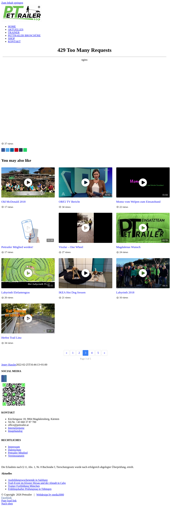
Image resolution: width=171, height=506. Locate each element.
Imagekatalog (15, 431)
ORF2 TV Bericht (69, 201)
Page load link (9, 500)
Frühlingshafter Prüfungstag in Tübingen (29, 489)
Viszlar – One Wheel (71, 247)
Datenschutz (14, 449)
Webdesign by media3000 (50, 494)
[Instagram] (5, 379)
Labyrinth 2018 (125, 292)
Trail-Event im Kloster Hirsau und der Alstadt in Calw (37, 483)
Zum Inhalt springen (12, 2)
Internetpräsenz (16, 428)
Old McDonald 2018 (13, 201)
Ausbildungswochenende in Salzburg (28, 480)
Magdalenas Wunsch (128, 247)
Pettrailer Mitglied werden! (17, 247)
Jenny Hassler (8, 364)
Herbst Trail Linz (11, 337)
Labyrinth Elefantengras (15, 292)
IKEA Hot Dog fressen (72, 292)
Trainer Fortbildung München (24, 486)
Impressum (14, 446)
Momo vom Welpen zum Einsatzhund (138, 201)
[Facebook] (2, 379)
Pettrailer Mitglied (18, 452)
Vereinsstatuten (16, 455)
